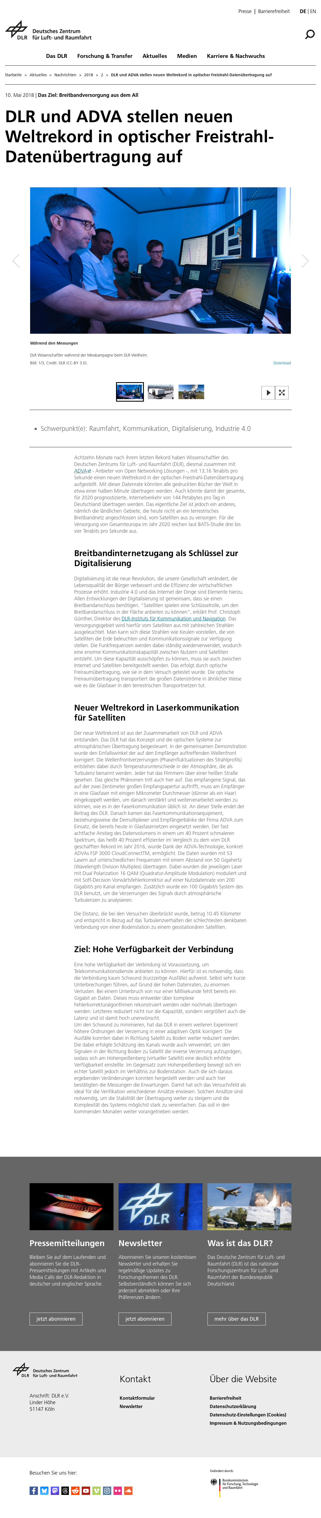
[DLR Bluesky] (44, 1493)
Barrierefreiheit (274, 11)
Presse (245, 11)
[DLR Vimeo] (96, 1493)
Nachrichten (65, 75)
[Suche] (310, 35)
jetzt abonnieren (56, 1319)
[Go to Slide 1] (130, 392)
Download (282, 362)
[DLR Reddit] (75, 1493)
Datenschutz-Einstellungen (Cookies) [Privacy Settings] (248, 1415)
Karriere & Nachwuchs (236, 55)
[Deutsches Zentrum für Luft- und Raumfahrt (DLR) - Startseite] (50, 33)
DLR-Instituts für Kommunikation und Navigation (174, 618)
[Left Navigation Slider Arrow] (38, 261)
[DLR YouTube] (86, 1493)
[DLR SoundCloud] (128, 1493)
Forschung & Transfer (104, 55)
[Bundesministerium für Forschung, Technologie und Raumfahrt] (237, 1502)
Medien (187, 55)
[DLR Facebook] (34, 1493)
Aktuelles (155, 55)
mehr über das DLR (236, 1319)
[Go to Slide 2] (161, 392)
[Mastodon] (55, 1493)
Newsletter (131, 1406)
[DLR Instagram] (107, 1493)
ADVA (80, 471)
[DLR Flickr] (118, 1493)
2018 (88, 75)
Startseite (13, 75)
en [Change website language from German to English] (313, 11)
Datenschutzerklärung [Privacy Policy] (233, 1406)
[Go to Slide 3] (191, 392)
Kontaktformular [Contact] (137, 1398)
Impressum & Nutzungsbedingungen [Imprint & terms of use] (248, 1423)
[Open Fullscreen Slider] (282, 393)
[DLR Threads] (65, 1493)
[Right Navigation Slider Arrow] (285, 261)
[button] (161, 284)
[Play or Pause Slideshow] (268, 393)
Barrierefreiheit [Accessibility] (225, 1398)
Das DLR (56, 55)
